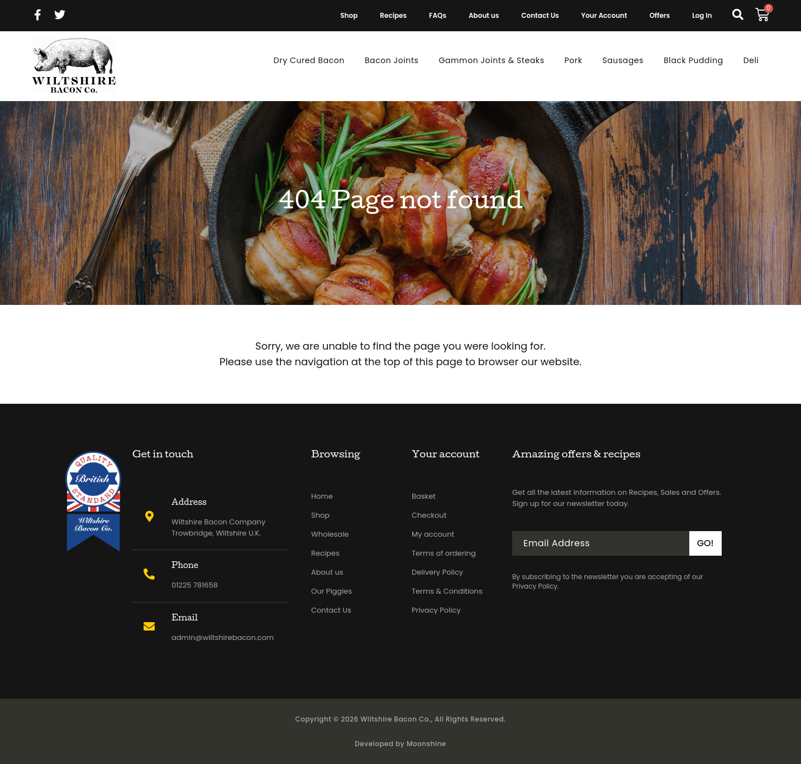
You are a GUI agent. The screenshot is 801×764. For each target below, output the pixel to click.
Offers (660, 15)
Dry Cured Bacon (309, 60)
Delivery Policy (437, 572)
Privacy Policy (436, 610)
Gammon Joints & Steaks (492, 60)
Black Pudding (693, 60)
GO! (705, 543)
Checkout (429, 515)
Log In (702, 15)
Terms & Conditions (447, 591)
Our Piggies (331, 591)
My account (433, 534)
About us (484, 15)
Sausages (622, 60)
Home (322, 496)
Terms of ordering (444, 553)
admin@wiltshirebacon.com (222, 637)
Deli (751, 60)
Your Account (604, 15)
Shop (348, 15)
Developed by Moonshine (400, 743)
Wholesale (330, 534)
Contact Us (540, 15)
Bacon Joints (392, 60)
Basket (424, 496)
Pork (574, 60)
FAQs (437, 15)
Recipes (393, 15)
